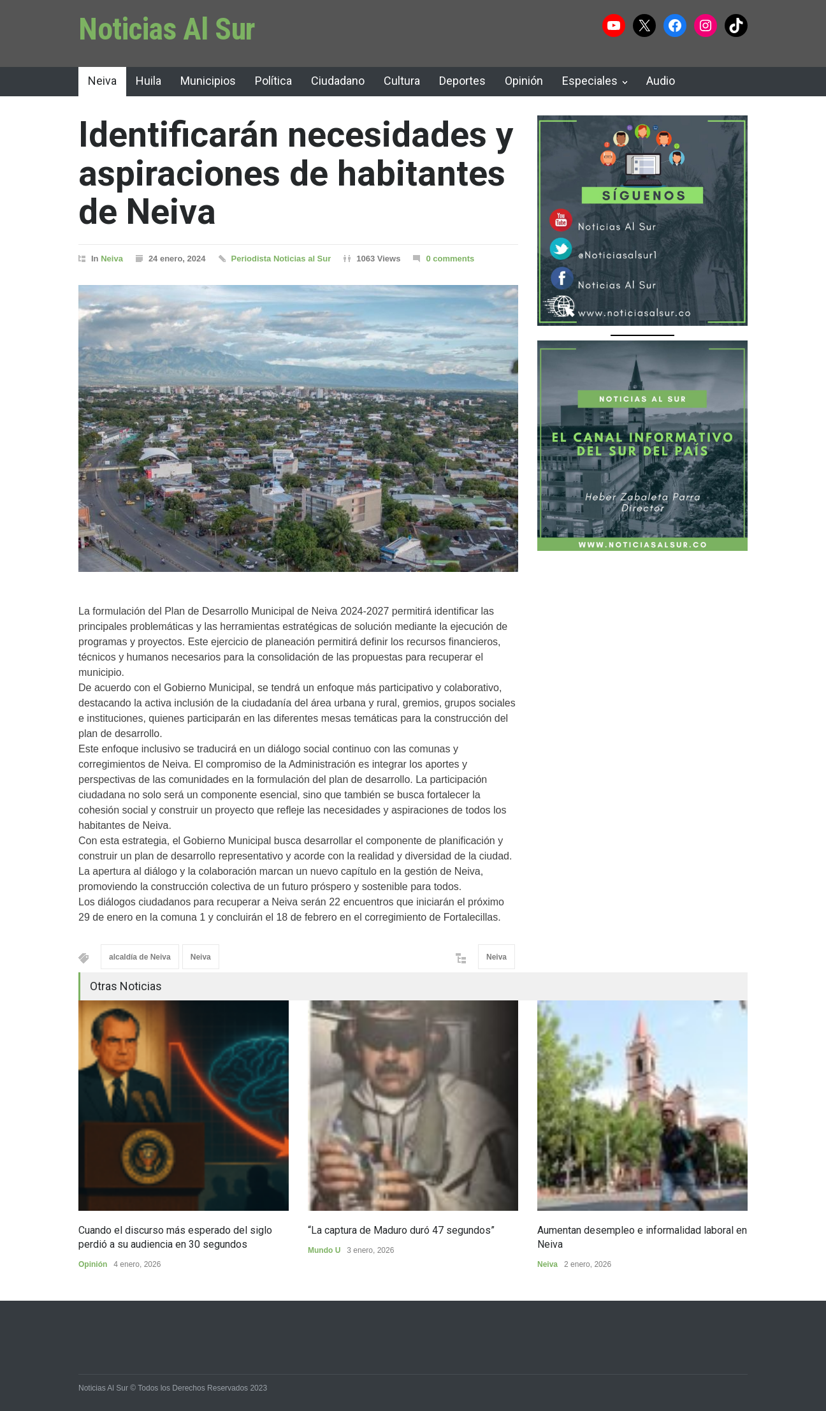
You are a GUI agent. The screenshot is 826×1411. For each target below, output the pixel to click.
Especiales (590, 80)
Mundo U (324, 1250)
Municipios (208, 80)
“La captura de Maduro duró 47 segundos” (401, 1230)
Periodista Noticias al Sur (281, 258)
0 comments (450, 258)
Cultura (402, 80)
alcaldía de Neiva (140, 957)
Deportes (462, 80)
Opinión (524, 80)
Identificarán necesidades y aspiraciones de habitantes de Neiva (296, 173)
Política (273, 80)
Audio (660, 80)
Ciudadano (338, 80)
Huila (148, 80)
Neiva (102, 80)
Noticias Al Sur (167, 29)
